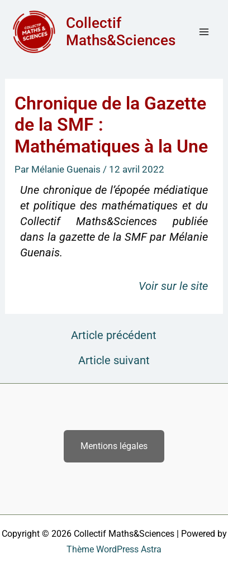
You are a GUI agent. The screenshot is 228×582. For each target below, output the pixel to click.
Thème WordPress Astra (114, 549)
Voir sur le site (173, 286)
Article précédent (113, 335)
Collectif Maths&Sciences (120, 32)
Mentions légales (114, 446)
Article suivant (114, 360)
